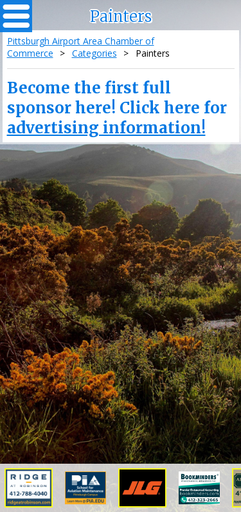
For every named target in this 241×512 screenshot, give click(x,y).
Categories (94, 53)
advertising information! (106, 128)
